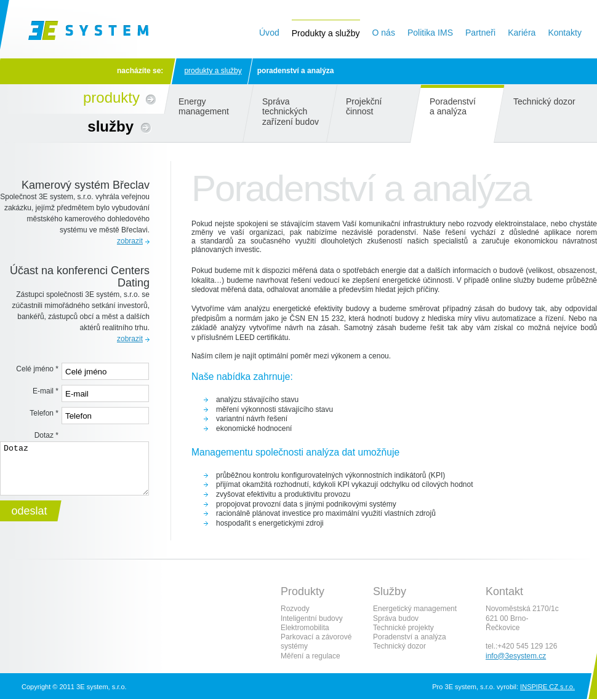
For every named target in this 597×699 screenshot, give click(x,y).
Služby (110, 126)
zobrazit (130, 241)
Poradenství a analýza (453, 106)
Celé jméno (37, 369)
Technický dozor (544, 101)
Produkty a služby (212, 70)
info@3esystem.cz (516, 656)
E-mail (45, 391)
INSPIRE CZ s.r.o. (547, 686)
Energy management (203, 106)
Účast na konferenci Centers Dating (80, 276)
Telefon (44, 413)
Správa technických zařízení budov (290, 112)
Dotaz (46, 435)
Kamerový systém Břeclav (86, 185)
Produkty (111, 97)
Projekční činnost (364, 106)
